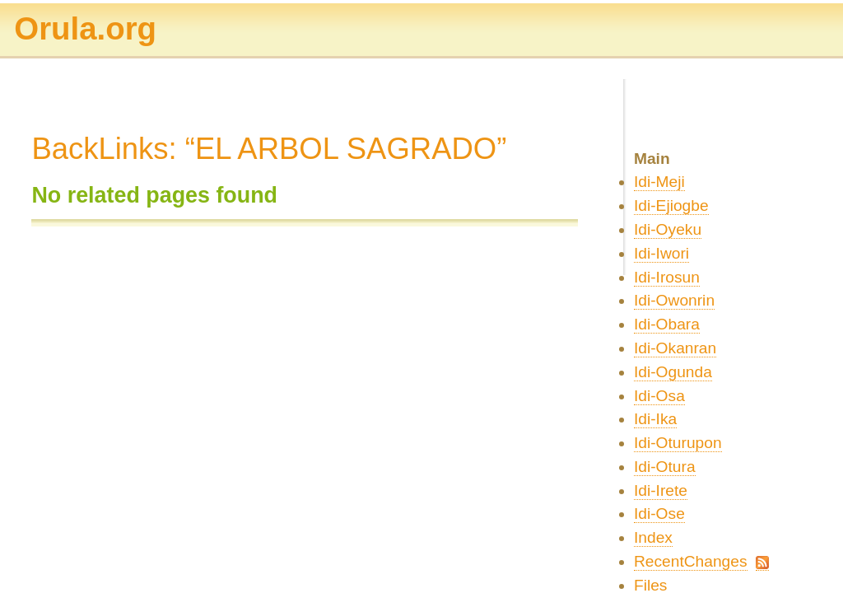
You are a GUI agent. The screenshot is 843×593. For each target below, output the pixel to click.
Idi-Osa (659, 395)
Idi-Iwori (661, 253)
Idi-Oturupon (678, 442)
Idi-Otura (665, 466)
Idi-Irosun (667, 277)
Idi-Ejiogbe (671, 205)
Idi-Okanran (675, 348)
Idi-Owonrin (674, 300)
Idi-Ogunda (673, 372)
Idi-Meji (659, 181)
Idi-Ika (655, 418)
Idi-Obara (667, 324)
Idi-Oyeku (667, 229)
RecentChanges (691, 561)
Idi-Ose (659, 513)
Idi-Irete (660, 490)
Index (653, 537)
